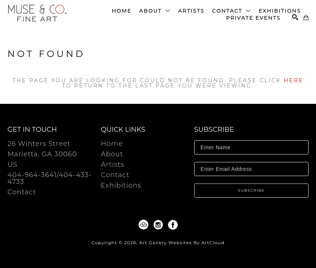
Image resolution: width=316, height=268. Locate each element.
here (294, 80)
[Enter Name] (251, 147)
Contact (21, 192)
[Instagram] (159, 225)
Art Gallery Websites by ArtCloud (182, 242)
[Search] (295, 17)
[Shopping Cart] (306, 17)
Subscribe (251, 190)
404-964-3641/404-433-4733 (49, 179)
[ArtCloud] (145, 225)
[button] (154, 10)
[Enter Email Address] (251, 169)
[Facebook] (173, 225)
